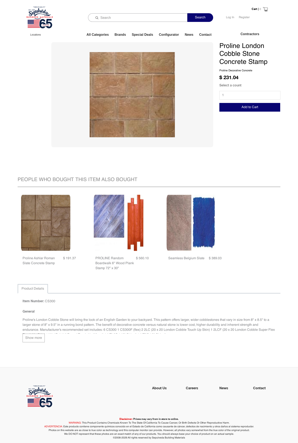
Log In (230, 17)
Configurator (169, 34)
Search (200, 17)
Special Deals (142, 34)
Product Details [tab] (33, 288)
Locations (35, 34)
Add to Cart (250, 107)
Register (244, 17)
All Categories (98, 34)
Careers (192, 388)
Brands (120, 34)
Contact (205, 34)
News (189, 34)
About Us (159, 388)
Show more (33, 338)
